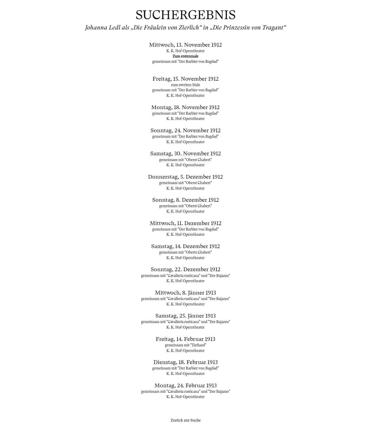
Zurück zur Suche (186, 420)
